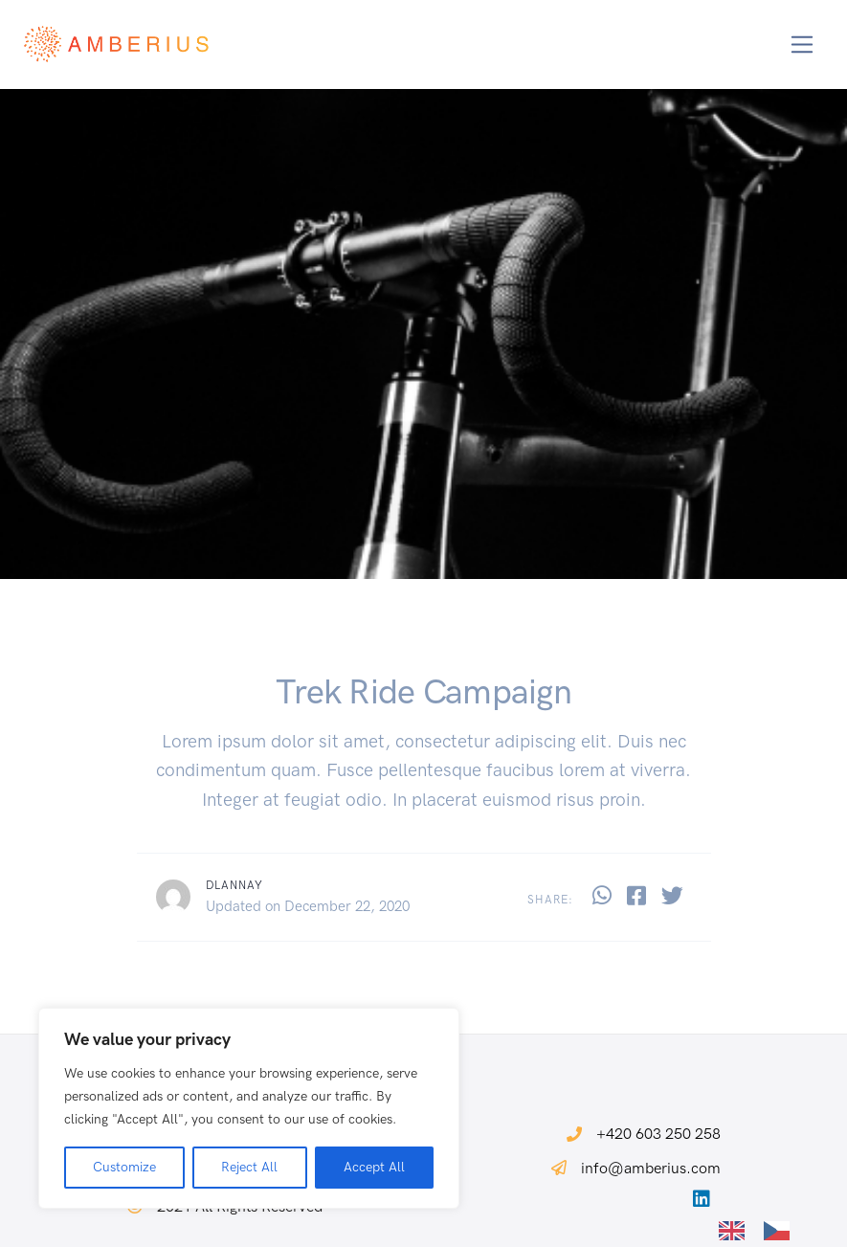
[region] (248, 1108)
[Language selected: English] (764, 1228)
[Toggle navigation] (802, 44)
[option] (781, 1230)
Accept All (374, 1167)
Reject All (249, 1167)
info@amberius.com (651, 1168)
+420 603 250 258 (658, 1134)
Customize (124, 1167)
